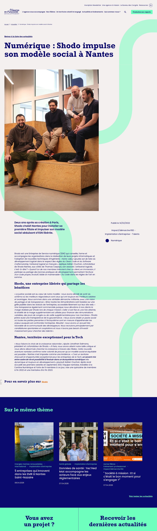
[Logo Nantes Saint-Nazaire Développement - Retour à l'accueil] (11, 12)
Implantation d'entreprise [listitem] (40, 466)
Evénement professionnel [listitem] (114, 466)
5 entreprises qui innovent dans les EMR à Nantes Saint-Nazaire (32, 474)
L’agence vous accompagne (33, 12)
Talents (135, 234)
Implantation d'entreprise (117, 234)
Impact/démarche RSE (123, 230)
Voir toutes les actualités (141, 496)
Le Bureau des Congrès (129, 5)
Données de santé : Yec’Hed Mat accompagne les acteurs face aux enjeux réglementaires (78, 473)
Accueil (6, 24)
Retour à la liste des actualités (18, 36)
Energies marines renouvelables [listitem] (29, 464)
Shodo (45, 382)
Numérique (116, 240)
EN (151, 5)
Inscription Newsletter (92, 5)
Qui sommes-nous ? (112, 12)
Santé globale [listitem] (65, 464)
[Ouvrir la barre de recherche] (125, 12)
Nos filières (50, 12)
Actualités (14, 24)
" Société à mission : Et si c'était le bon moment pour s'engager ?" (122, 476)
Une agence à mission (110, 5)
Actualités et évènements (92, 12)
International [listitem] (20, 466)
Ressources (143, 5)
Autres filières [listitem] (109, 464)
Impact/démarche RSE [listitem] (113, 469)
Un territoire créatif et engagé (68, 12)
